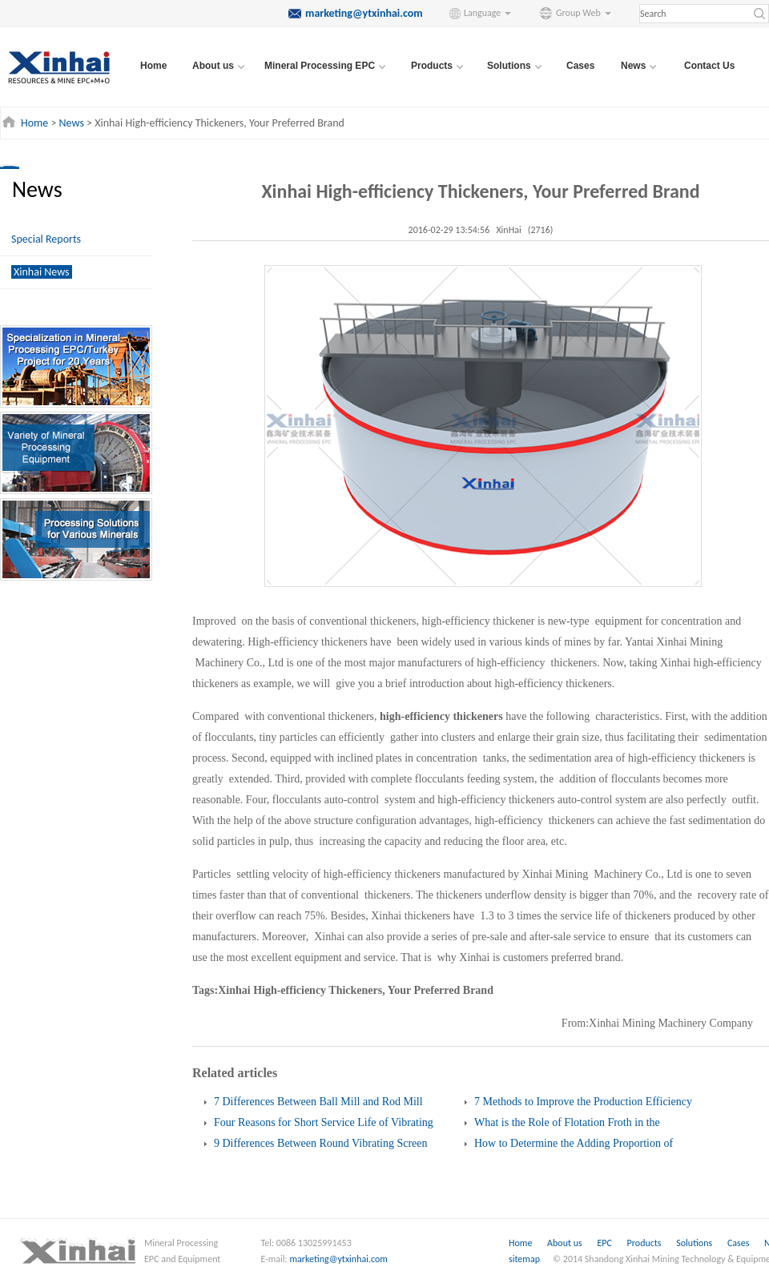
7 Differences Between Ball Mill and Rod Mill (318, 1102)
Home (153, 65)
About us (564, 1243)
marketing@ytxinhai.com (339, 1259)
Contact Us (709, 65)
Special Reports (46, 239)
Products (645, 1243)
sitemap (524, 1259)
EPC (605, 1243)
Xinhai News (42, 272)
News (71, 123)
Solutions (695, 1243)
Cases (580, 65)
